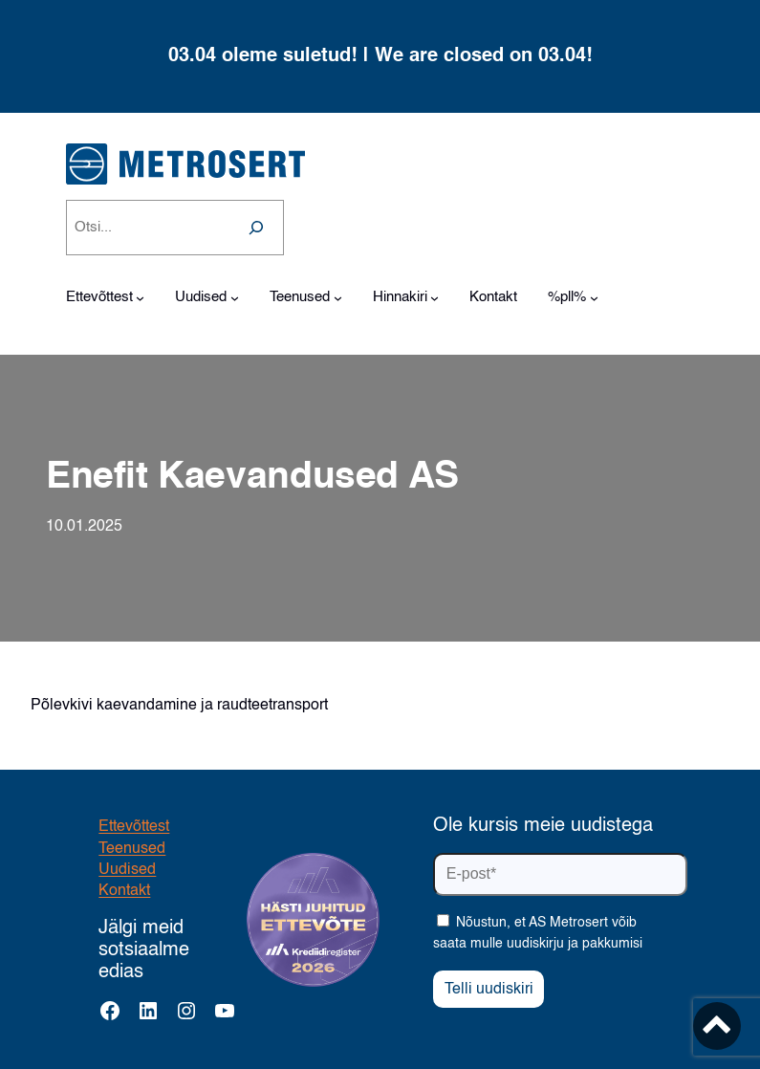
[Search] (256, 228)
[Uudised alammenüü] (234, 298)
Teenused (131, 849)
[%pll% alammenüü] (594, 298)
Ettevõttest (133, 827)
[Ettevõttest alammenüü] (140, 298)
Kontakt (124, 891)
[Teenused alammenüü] (338, 298)
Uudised (127, 870)
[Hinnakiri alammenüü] (434, 298)
